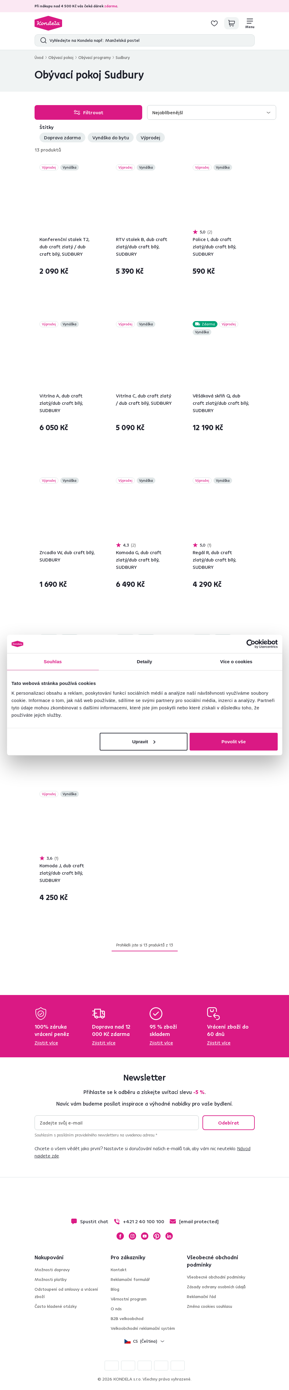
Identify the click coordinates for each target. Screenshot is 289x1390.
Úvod (39, 57)
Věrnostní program (128, 1299)
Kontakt (119, 1269)
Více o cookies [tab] (236, 661)
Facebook (120, 1236)
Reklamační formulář (130, 1279)
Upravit (143, 741)
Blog (115, 1289)
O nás (116, 1308)
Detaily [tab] (144, 661)
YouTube (144, 1236)
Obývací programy (94, 57)
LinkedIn (169, 1236)
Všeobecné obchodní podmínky (216, 1277)
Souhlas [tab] (53, 661)
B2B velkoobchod (127, 1318)
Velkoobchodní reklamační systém (143, 1328)
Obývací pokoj (60, 57)
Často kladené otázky (56, 1306)
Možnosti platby (51, 1279)
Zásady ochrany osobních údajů (216, 1286)
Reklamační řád (201, 1296)
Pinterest (157, 1236)
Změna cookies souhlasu (209, 1306)
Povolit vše (233, 741)
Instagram (132, 1236)
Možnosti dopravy (52, 1269)
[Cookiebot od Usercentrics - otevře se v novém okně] (251, 644)
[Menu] (250, 23)
